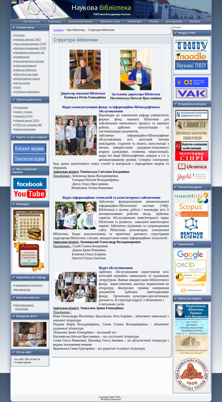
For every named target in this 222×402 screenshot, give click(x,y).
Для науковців (174, 21)
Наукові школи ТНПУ (27, 120)
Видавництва (22, 289)
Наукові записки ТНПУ (28, 39)
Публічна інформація (27, 91)
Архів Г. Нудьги (23, 111)
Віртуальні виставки (26, 74)
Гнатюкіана (54, 21)
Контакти (195, 21)
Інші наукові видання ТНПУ (30, 43)
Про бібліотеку (31, 21)
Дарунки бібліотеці (26, 70)
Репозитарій (134, 21)
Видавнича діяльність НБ (29, 52)
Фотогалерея (22, 83)
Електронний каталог (80, 21)
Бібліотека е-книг (110, 21)
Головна (20, 35)
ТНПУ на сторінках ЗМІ (28, 125)
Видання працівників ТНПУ (30, 48)
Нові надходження (25, 65)
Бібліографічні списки (27, 78)
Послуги (153, 21)
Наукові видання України (29, 61)
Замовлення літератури (28, 285)
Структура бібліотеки (76, 39)
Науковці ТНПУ (24, 116)
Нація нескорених (25, 129)
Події (18, 87)
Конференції (22, 57)
